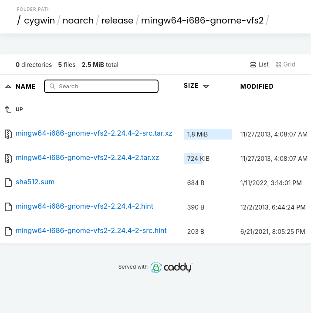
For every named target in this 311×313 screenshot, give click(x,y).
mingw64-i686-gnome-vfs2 (202, 20)
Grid (285, 64)
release (117, 20)
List (259, 64)
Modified (257, 86)
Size (197, 85)
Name (27, 86)
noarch (78, 20)
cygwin (39, 20)
